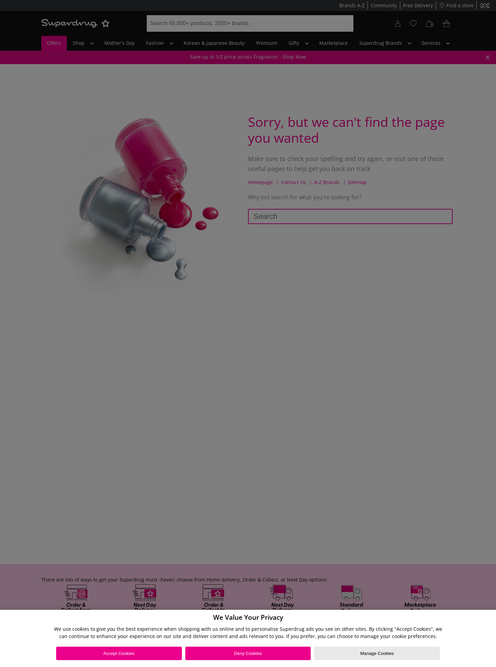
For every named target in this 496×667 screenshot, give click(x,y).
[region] (248, 638)
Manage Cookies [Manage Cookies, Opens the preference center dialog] (377, 653)
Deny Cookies (248, 653)
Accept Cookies (118, 653)
